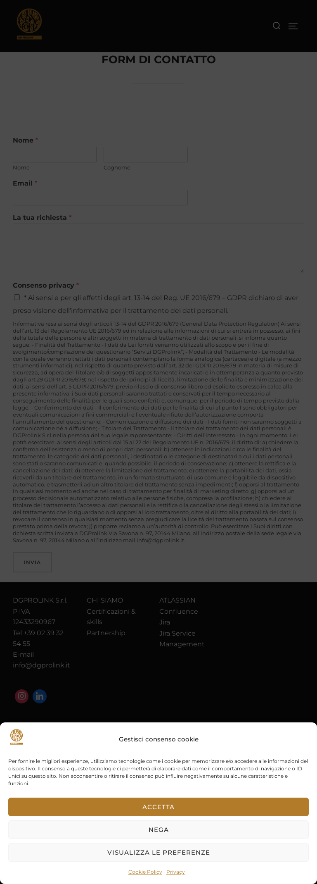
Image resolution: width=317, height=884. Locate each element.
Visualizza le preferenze (158, 852)
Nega (159, 830)
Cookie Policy (145, 872)
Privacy (175, 872)
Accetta (158, 807)
